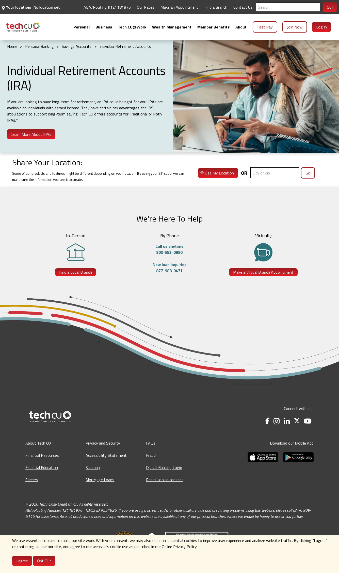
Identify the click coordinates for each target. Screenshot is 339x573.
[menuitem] (23, 27)
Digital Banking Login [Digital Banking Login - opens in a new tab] (164, 467)
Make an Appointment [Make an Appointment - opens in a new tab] (179, 7)
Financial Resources (42, 455)
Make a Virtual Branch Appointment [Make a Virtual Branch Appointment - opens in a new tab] (263, 272)
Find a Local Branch (75, 272)
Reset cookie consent (164, 480)
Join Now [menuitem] (294, 27)
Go (307, 173)
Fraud (151, 455)
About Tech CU (38, 443)
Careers (31, 480)
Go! (330, 7)
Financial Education (41, 467)
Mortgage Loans (100, 480)
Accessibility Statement (106, 455)
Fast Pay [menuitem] (265, 27)
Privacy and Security (103, 443)
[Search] (288, 7)
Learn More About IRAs (31, 134)
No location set (46, 7)
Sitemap (93, 467)
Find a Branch (215, 7)
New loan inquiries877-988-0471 (169, 267)
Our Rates (145, 7)
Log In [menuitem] (321, 27)
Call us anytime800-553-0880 (169, 249)
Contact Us (243, 7)
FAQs (150, 443)
